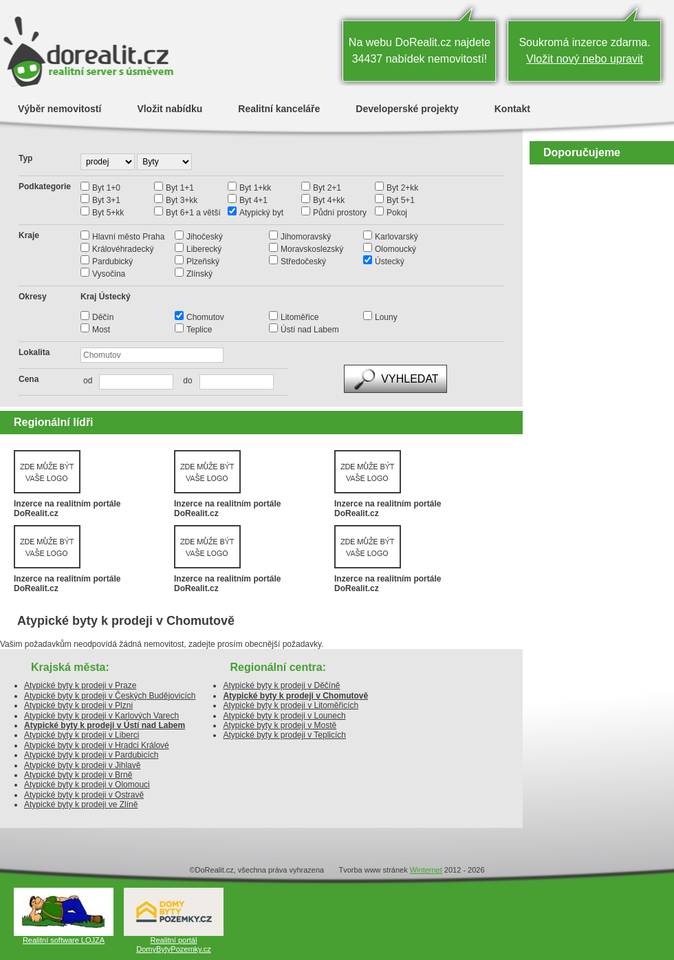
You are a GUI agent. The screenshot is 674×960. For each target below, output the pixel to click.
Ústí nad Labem (310, 329)
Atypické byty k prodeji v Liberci (81, 735)
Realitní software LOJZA (64, 940)
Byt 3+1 (106, 200)
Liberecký (203, 249)
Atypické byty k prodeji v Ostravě (84, 795)
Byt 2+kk (402, 188)
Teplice (199, 329)
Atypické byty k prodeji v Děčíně (281, 685)
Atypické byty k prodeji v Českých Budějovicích (109, 696)
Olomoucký (395, 249)
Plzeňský (202, 261)
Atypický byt (261, 212)
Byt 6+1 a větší (193, 212)
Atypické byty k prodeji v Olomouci (87, 784)
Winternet (426, 870)
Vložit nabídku (169, 108)
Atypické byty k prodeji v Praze (80, 685)
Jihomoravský (306, 237)
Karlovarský (396, 237)
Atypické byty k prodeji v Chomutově (295, 696)
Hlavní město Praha (128, 237)
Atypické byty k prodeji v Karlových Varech (101, 716)
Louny (386, 317)
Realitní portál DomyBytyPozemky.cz (173, 944)
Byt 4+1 (253, 200)
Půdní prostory (340, 212)
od (87, 380)
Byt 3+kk (181, 200)
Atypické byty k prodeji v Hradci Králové (96, 745)
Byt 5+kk (108, 212)
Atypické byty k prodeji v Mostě (279, 725)
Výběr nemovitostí (59, 108)
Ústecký (389, 261)
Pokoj (397, 212)
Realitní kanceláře (279, 108)
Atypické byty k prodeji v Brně (78, 775)
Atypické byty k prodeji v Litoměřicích (290, 705)
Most (101, 329)
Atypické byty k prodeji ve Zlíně (81, 804)
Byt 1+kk (255, 188)
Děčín (102, 317)
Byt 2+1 (327, 188)
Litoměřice (299, 317)
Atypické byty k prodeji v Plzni (78, 705)
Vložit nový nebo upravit (584, 59)
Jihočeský (204, 237)
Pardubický (112, 261)
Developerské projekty (407, 108)
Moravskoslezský (312, 249)
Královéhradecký (122, 249)
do (184, 380)
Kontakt (512, 108)
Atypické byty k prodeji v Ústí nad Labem (104, 725)
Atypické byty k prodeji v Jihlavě (82, 765)
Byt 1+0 (106, 188)
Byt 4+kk (329, 200)
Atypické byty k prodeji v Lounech (284, 716)
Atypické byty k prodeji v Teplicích (284, 735)
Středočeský (303, 261)
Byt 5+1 (401, 200)
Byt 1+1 (180, 188)
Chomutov (205, 317)
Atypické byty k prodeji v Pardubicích (91, 755)
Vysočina (108, 274)
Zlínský (199, 274)
